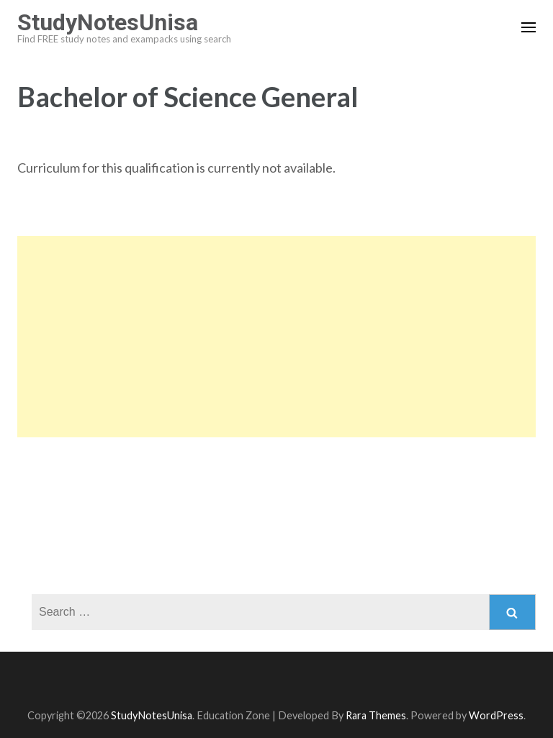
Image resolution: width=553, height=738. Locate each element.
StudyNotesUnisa (107, 22)
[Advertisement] (276, 336)
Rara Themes (376, 715)
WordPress (496, 715)
